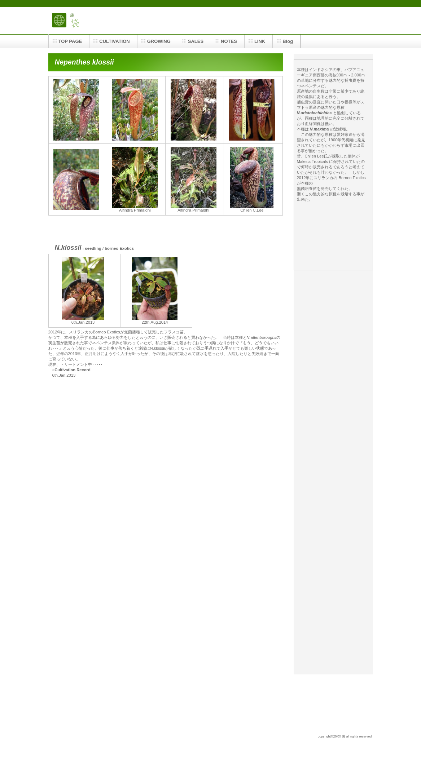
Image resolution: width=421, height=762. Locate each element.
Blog (287, 41)
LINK (259, 41)
